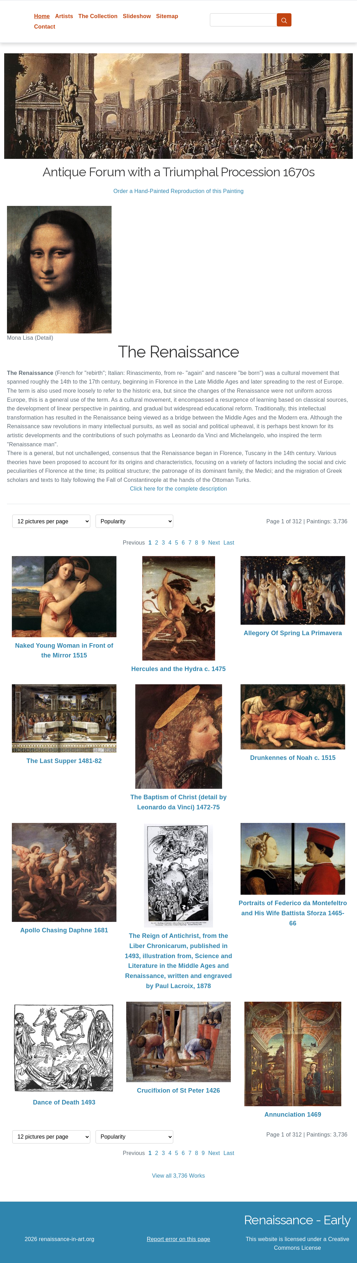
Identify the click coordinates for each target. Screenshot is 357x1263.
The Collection (97, 16)
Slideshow (137, 16)
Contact (44, 27)
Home (42, 16)
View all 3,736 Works (178, 1176)
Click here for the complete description (178, 489)
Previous (134, 543)
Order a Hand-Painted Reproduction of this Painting (178, 191)
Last (228, 543)
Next (214, 543)
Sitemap (167, 16)
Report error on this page (178, 1239)
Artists (64, 16)
